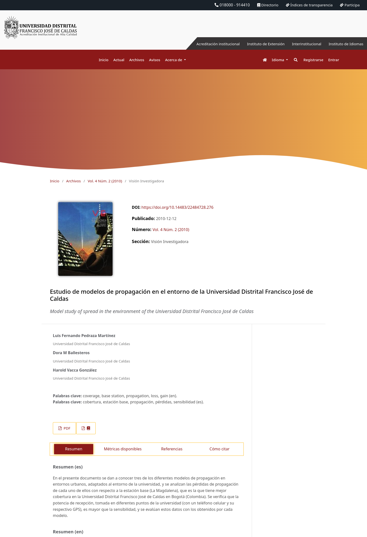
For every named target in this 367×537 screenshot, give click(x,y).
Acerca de (174, 59)
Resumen (73, 449)
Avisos (154, 59)
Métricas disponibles (122, 449)
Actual (118, 59)
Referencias (171, 449)
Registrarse (313, 59)
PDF (66, 428)
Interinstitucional (303, 44)
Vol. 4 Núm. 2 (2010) (105, 180)
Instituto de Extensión (260, 44)
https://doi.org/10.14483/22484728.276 (177, 207)
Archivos (136, 59)
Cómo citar (219, 449)
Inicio (103, 59)
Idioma (278, 59)
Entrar (333, 59)
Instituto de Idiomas (344, 44)
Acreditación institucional (209, 44)
